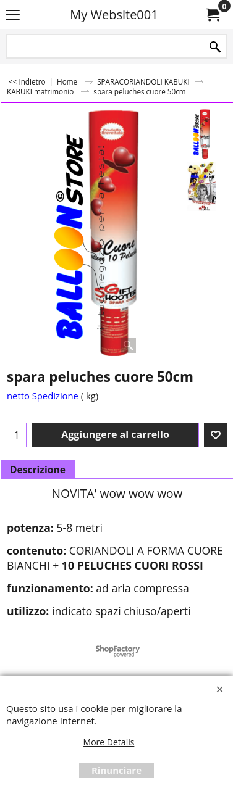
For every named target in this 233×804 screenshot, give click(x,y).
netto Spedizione (42, 395)
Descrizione (38, 469)
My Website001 (114, 14)
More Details (109, 742)
